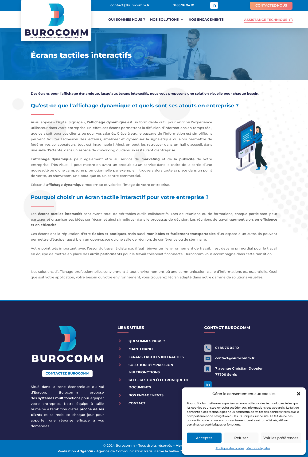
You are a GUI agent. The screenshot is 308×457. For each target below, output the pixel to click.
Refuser (241, 438)
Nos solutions (164, 20)
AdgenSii (85, 451)
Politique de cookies (230, 448)
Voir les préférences (280, 438)
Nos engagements (206, 20)
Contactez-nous (271, 5)
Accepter (204, 438)
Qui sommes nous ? (126, 20)
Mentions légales (258, 448)
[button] (298, 393)
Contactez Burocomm (67, 373)
